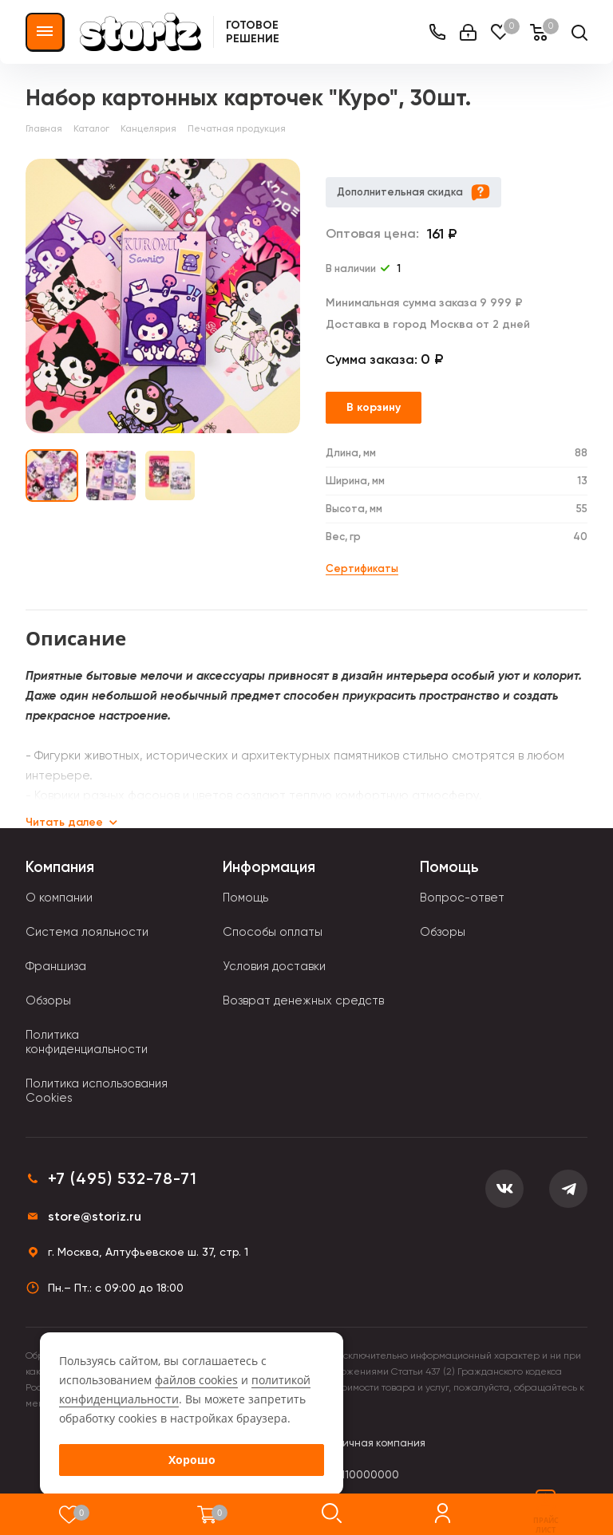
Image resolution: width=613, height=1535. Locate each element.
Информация (269, 867)
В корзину (373, 407)
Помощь (245, 897)
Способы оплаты (272, 932)
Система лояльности (87, 932)
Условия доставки (274, 966)
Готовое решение (252, 31)
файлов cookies (196, 1379)
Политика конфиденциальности (87, 1042)
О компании (59, 897)
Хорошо (192, 1459)
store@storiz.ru (94, 1216)
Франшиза (56, 966)
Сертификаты (362, 568)
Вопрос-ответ (462, 897)
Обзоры (48, 1000)
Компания (60, 867)
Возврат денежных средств (303, 1000)
